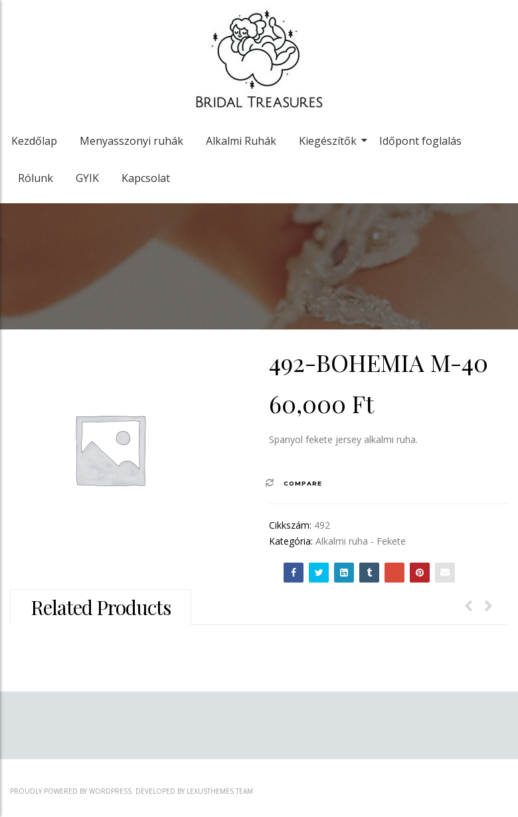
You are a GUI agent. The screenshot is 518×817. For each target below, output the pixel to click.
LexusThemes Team (220, 791)
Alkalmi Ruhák (241, 141)
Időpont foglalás (420, 141)
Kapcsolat (146, 178)
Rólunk (35, 178)
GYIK (87, 178)
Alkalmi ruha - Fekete (360, 541)
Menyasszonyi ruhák (131, 141)
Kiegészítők (330, 141)
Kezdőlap (34, 141)
